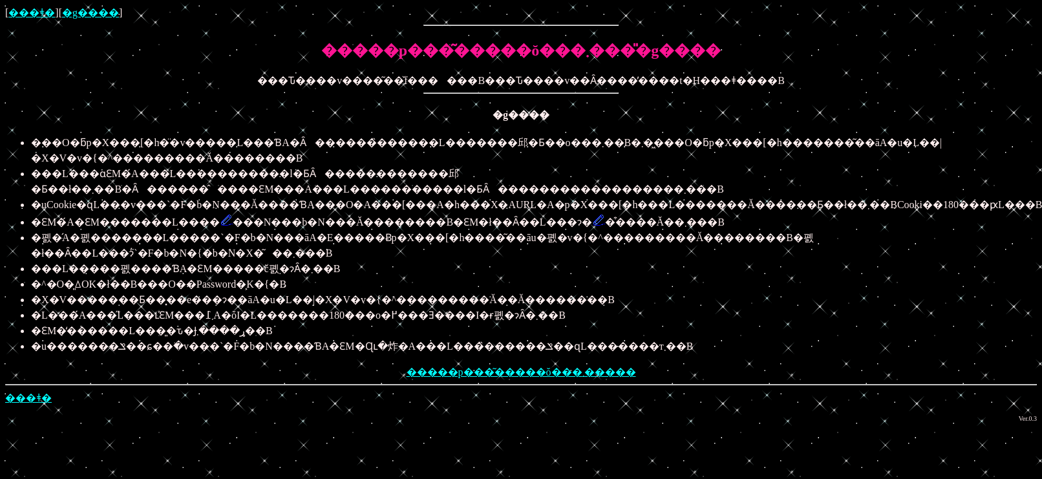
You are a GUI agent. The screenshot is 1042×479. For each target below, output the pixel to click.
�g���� (90, 12)
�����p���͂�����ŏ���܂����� (521, 372)
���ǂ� (31, 12)
